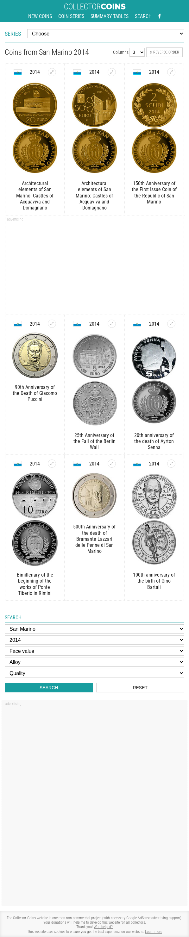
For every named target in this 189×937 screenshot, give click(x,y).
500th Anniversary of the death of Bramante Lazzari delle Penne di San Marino (94, 539)
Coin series (71, 16)
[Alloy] (94, 662)
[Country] (94, 629)
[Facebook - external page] (159, 16)
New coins (40, 16)
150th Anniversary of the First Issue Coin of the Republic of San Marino (154, 192)
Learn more (153, 931)
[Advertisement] (95, 267)
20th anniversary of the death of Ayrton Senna (154, 441)
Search (143, 16)
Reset (140, 687)
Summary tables (110, 16)
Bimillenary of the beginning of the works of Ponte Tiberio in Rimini (35, 584)
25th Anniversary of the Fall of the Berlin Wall (94, 441)
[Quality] (94, 673)
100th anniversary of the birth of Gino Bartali (154, 581)
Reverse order (164, 52)
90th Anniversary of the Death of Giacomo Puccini (35, 393)
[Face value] (94, 651)
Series (13, 33)
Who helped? (103, 927)
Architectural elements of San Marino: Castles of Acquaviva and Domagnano (35, 195)
